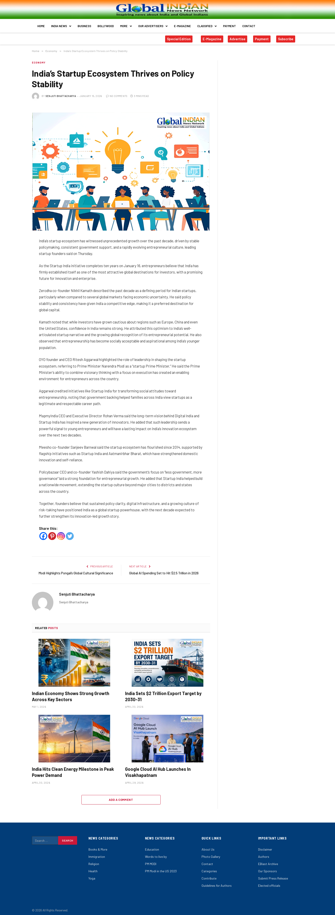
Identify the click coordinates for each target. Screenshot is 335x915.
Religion (93, 861)
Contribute (209, 875)
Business (84, 24)
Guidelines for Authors (217, 882)
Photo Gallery (211, 853)
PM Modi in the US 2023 (161, 868)
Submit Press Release (273, 875)
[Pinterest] (52, 533)
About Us (208, 846)
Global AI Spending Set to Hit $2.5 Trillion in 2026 (164, 570)
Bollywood (105, 24)
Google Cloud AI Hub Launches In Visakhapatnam (158, 769)
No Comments (117, 92)
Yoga (91, 875)
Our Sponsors (267, 868)
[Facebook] (43, 533)
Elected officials (269, 882)
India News (61, 24)
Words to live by (156, 853)
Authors (263, 853)
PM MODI (150, 861)
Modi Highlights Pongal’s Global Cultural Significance (75, 570)
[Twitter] (70, 533)
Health (92, 868)
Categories (209, 868)
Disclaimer (265, 846)
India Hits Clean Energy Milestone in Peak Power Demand (73, 769)
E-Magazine (182, 24)
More (126, 24)
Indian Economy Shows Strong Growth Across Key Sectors (70, 693)
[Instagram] (61, 533)
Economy (39, 59)
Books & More (97, 846)
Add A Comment (121, 796)
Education (152, 846)
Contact (248, 24)
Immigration (96, 853)
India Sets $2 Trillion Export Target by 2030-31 (163, 693)
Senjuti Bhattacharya (60, 92)
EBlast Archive (268, 861)
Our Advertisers (153, 24)
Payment (229, 24)
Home (41, 24)
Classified (207, 24)
